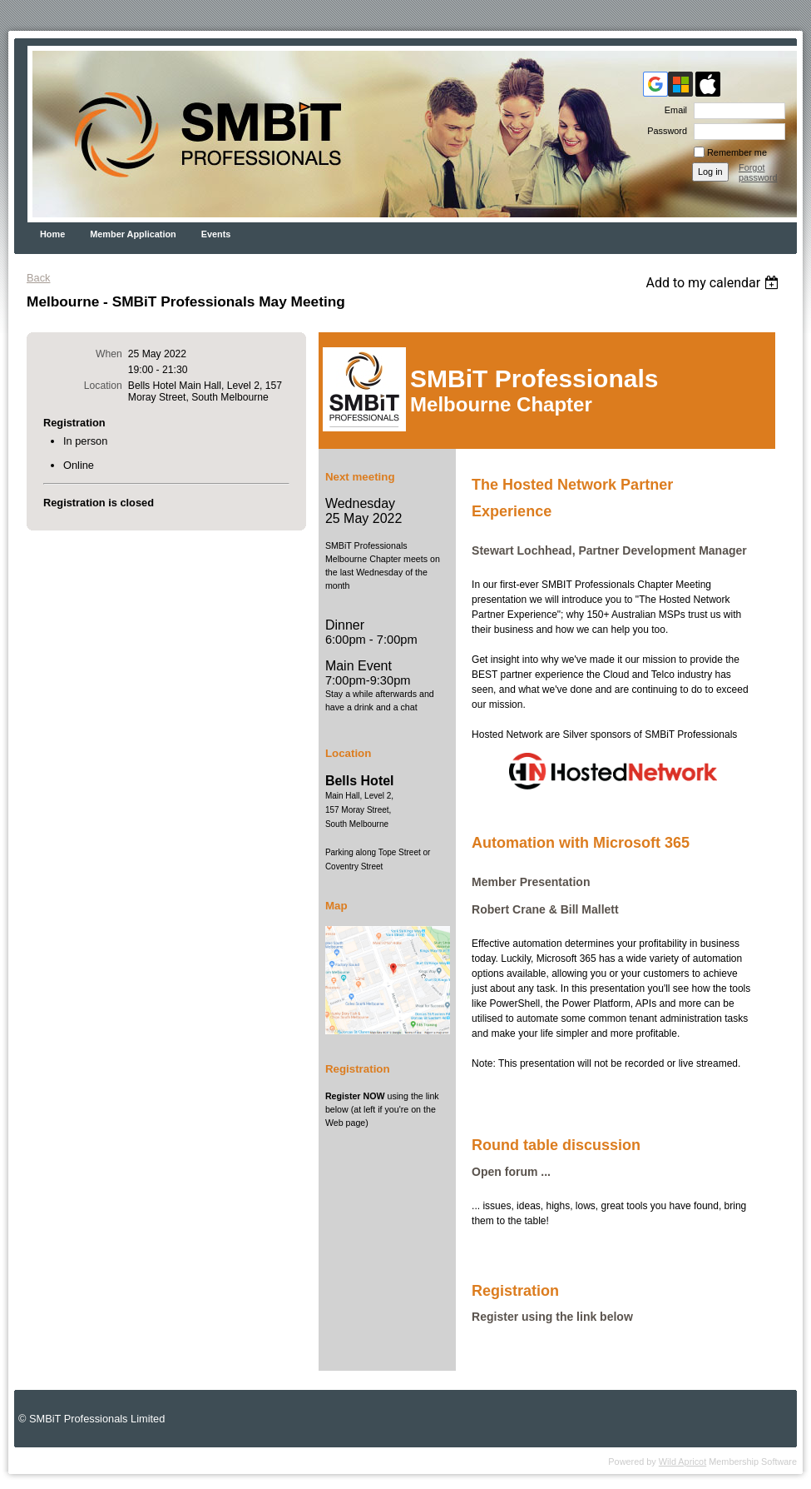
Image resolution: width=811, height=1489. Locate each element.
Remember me (737, 152)
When (109, 354)
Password (664, 131)
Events (216, 234)
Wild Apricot (682, 1462)
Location (103, 385)
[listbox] (714, 282)
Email (673, 110)
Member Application (133, 234)
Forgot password (758, 172)
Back (38, 277)
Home (52, 234)
